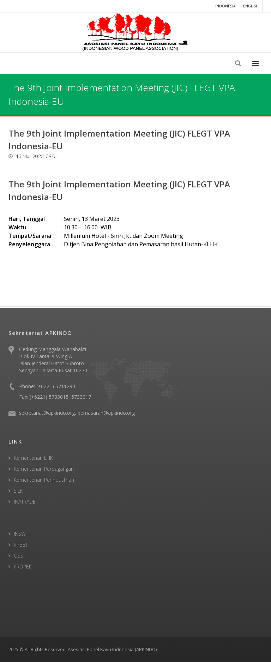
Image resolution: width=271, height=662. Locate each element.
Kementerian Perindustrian (44, 479)
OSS (18, 555)
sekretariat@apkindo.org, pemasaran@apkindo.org (77, 412)
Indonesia (225, 6)
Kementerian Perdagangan (44, 468)
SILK (18, 490)
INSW (19, 533)
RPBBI (20, 544)
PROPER (23, 566)
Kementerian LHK (33, 458)
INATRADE (25, 501)
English (251, 6)
